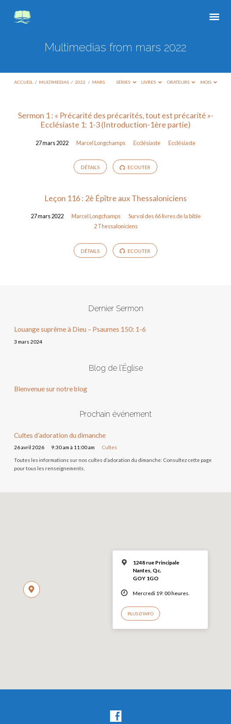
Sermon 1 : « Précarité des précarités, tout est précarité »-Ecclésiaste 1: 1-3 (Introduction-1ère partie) (115, 120)
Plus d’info (140, 613)
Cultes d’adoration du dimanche (60, 435)
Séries (126, 82)
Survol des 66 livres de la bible (164, 216)
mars (98, 82)
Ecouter (135, 167)
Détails (90, 167)
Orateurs (181, 82)
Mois (208, 82)
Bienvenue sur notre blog (50, 389)
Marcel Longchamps (100, 142)
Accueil (23, 82)
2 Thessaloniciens (116, 226)
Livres (151, 82)
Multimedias (54, 82)
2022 (80, 82)
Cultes (109, 447)
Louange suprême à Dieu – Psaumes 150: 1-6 (80, 329)
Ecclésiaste (146, 142)
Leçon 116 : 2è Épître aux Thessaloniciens (115, 198)
